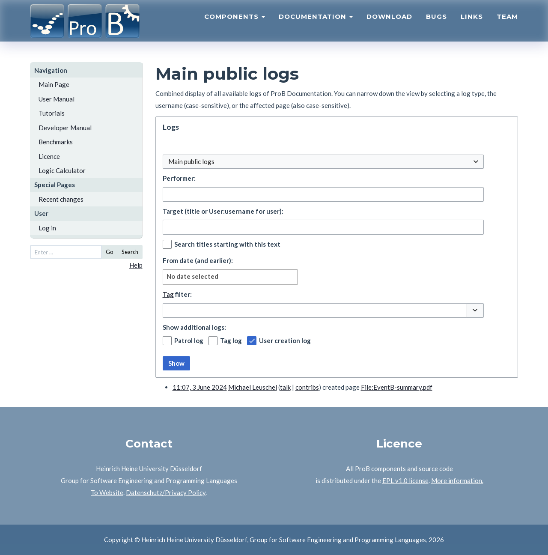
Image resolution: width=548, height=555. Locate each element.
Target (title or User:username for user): (223, 211)
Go (109, 251)
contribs (307, 387)
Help (136, 265)
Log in (47, 228)
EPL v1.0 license (405, 480)
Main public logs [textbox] (191, 161)
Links (472, 24)
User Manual (56, 99)
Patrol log (188, 340)
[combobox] (323, 162)
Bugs (436, 24)
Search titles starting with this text (227, 244)
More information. (457, 480)
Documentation (316, 24)
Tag (168, 294)
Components (234, 24)
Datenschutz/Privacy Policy (166, 492)
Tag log (231, 340)
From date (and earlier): (198, 260)
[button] (475, 310)
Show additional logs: (194, 327)
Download (389, 24)
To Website (107, 492)
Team (507, 24)
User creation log (285, 340)
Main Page (54, 84)
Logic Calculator (62, 170)
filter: (177, 294)
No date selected (192, 276)
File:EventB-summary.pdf (396, 387)
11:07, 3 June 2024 (200, 387)
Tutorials (52, 113)
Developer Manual (65, 127)
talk (285, 387)
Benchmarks (56, 142)
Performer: (179, 178)
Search (130, 251)
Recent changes (61, 199)
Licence (49, 156)
